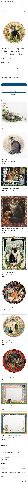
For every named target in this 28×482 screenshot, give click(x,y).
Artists (6, 16)
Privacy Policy (23, 472)
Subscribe (23, 468)
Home (2, 16)
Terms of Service (6, 473)
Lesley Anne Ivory (12, 16)
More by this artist (14, 88)
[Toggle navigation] (25, 6)
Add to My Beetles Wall (14, 91)
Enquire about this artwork (14, 85)
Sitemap (22, 476)
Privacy (18, 476)
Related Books (14, 94)
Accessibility (14, 476)
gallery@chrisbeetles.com (6, 457)
